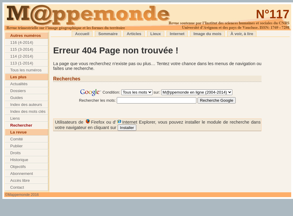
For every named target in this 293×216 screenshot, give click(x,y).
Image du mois (207, 34)
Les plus (18, 77)
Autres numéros (25, 35)
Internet (177, 34)
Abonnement (21, 173)
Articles (134, 34)
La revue (18, 132)
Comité (16, 139)
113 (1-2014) (21, 63)
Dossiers (18, 90)
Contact (17, 187)
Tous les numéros (25, 70)
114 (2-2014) (21, 56)
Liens (15, 118)
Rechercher (21, 125)
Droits (15, 153)
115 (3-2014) (21, 49)
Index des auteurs (26, 104)
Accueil (82, 34)
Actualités (19, 84)
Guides (16, 97)
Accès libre (20, 180)
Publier (16, 146)
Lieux (155, 34)
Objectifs (18, 166)
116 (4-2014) (21, 42)
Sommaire (107, 34)
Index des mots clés (28, 111)
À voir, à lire (242, 34)
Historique (19, 160)
